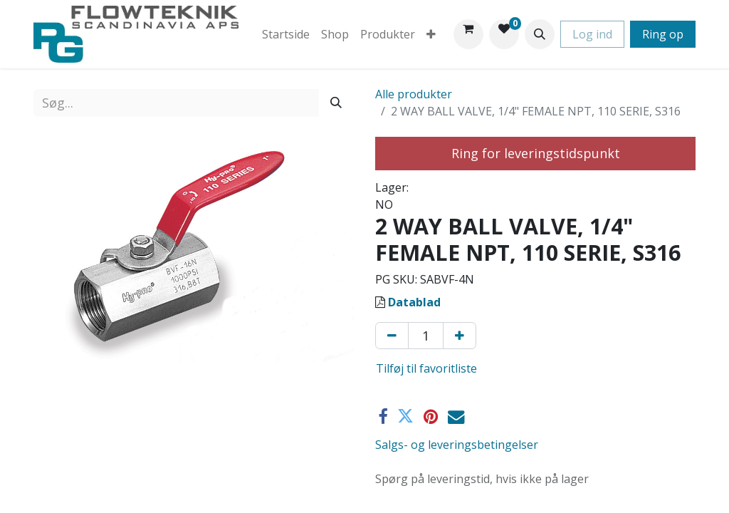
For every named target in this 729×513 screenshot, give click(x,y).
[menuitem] (285, 34)
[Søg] (336, 103)
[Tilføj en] (459, 335)
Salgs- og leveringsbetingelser (456, 444)
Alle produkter (413, 94)
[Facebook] (382, 416)
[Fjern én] (392, 335)
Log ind (592, 34)
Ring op (662, 34)
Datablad (414, 302)
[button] (540, 34)
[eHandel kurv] (468, 34)
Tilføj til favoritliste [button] (426, 368)
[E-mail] (456, 416)
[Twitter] (405, 416)
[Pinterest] (431, 416)
